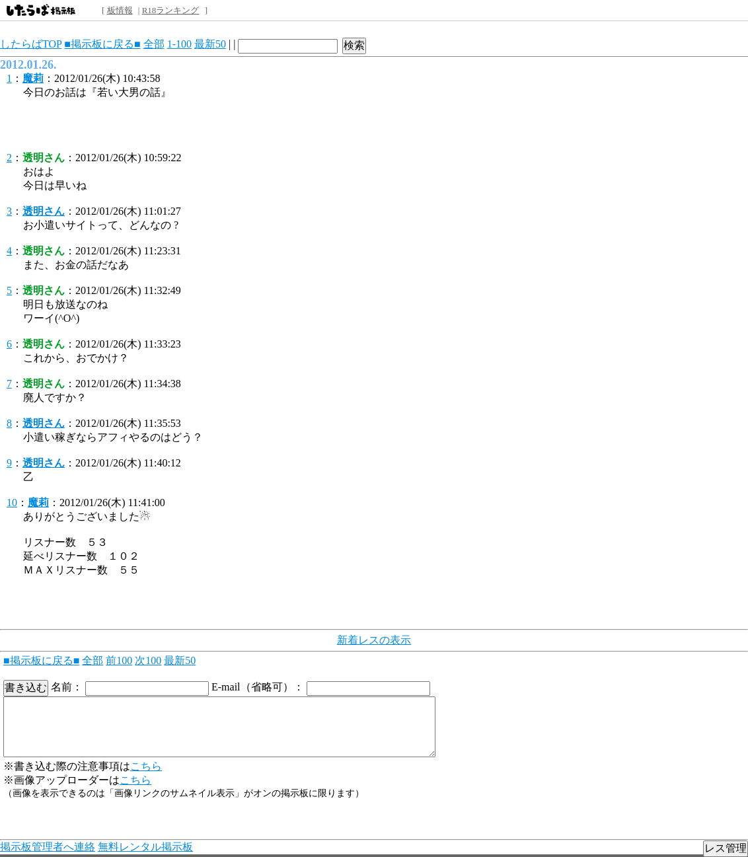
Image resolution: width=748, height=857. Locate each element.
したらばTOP (30, 44)
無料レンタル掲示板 (145, 846)
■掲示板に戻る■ (102, 44)
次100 (148, 660)
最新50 (210, 44)
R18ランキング (171, 10)
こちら (146, 766)
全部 (154, 44)
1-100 (179, 44)
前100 (119, 660)
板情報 (120, 10)
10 (12, 502)
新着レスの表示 (374, 640)
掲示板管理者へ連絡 (47, 846)
